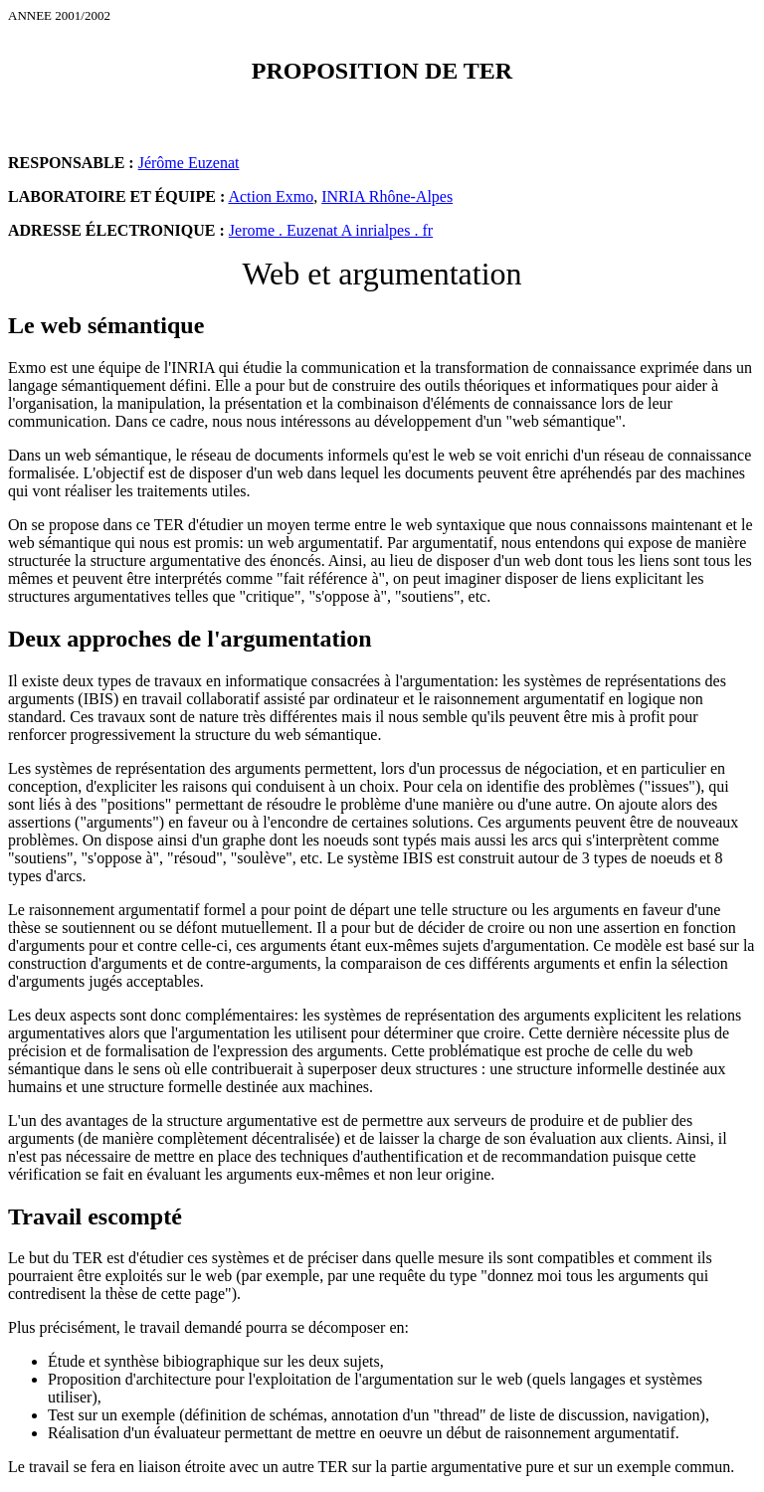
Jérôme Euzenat (189, 162)
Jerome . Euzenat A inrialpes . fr (331, 230)
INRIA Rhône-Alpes (387, 196)
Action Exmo (270, 196)
